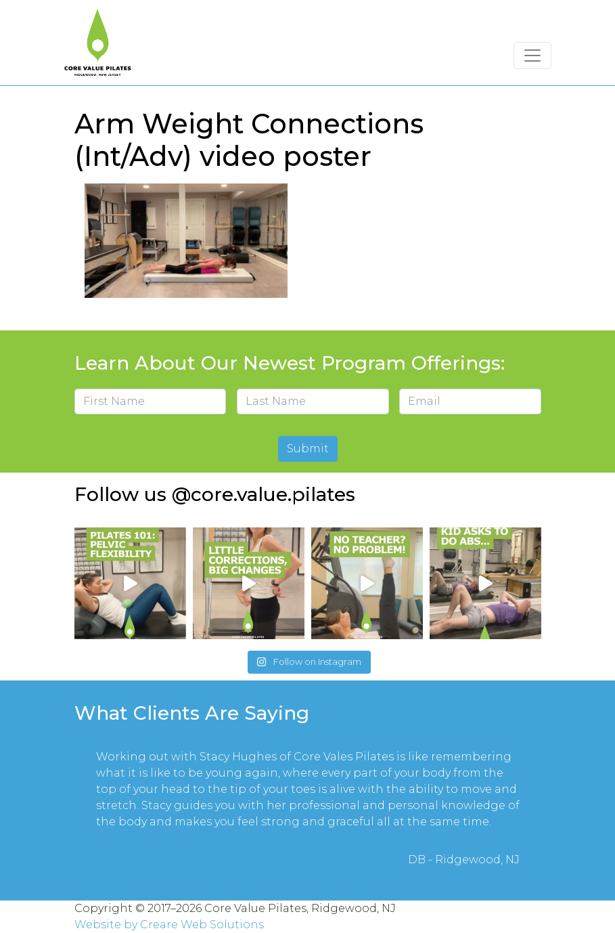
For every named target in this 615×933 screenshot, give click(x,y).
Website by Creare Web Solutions (169, 924)
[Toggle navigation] (532, 55)
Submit (308, 448)
